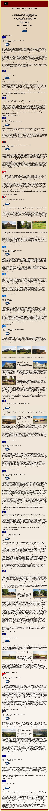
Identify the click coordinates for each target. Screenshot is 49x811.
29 (2, 709)
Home (6, 3)
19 (2, 440)
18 (2, 398)
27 (2, 631)
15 (2, 294)
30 (2, 754)
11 (2, 194)
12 (2, 245)
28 (2, 672)
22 (2, 529)
